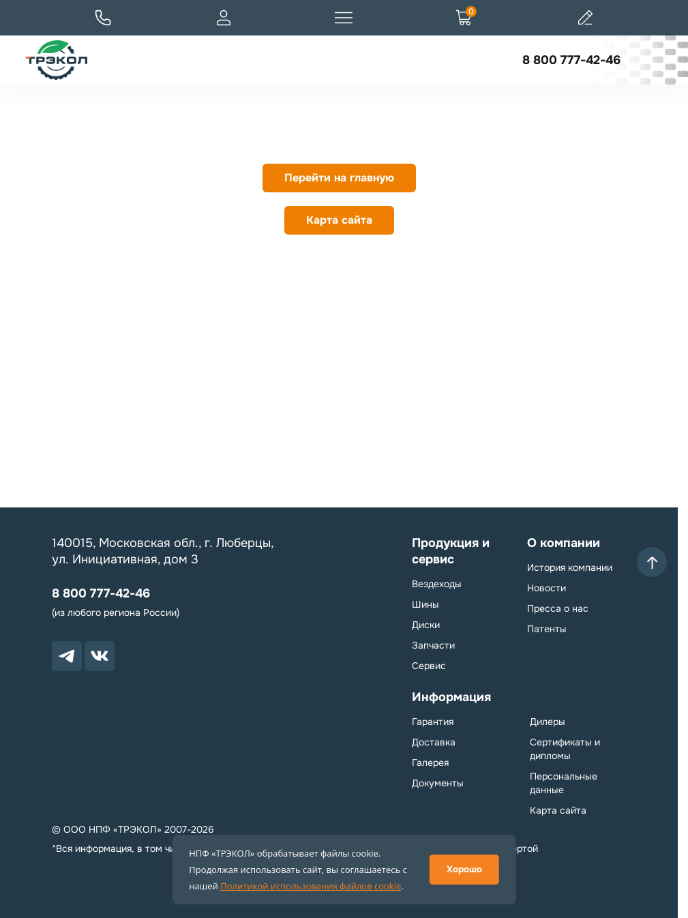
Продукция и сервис (451, 551)
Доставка (433, 742)
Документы (438, 783)
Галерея (430, 762)
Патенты (547, 629)
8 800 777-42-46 (571, 60)
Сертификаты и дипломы (565, 749)
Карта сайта (339, 220)
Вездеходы (437, 584)
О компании (563, 542)
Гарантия (432, 721)
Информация (451, 697)
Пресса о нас (557, 608)
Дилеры (547, 721)
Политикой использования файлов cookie (310, 886)
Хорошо (464, 869)
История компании (569, 567)
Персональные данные (563, 783)
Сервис (429, 666)
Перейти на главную (339, 178)
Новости (546, 588)
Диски (426, 625)
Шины (425, 604)
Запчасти (433, 645)
